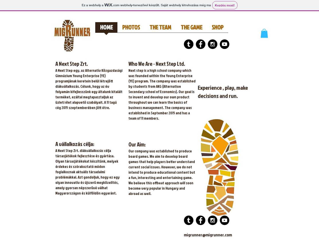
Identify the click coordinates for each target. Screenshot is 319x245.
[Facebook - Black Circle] (200, 44)
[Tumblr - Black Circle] (188, 44)
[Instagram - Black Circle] (212, 44)
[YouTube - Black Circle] (224, 44)
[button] (264, 33)
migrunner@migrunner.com (208, 234)
